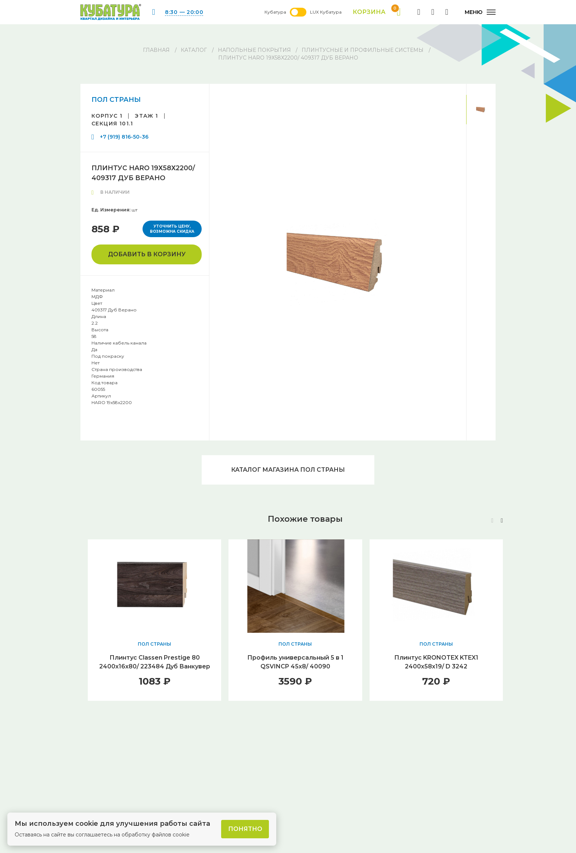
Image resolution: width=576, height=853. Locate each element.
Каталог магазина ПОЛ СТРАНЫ (288, 469)
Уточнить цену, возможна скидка (172, 229)
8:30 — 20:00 (184, 12)
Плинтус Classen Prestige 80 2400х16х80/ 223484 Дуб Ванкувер (154, 662)
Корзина (377, 12)
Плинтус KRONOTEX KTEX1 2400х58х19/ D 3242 (436, 662)
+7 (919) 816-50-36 (124, 136)
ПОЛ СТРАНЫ (116, 100)
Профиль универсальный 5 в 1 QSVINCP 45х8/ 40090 (295, 662)
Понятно (245, 828)
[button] (502, 521)
